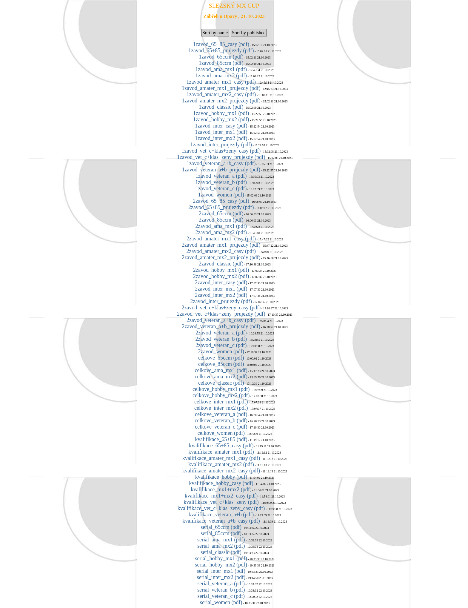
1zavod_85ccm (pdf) (221, 63)
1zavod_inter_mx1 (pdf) (221, 132)
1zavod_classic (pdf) (221, 107)
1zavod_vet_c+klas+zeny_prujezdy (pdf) (221, 157)
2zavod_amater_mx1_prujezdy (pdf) (221, 245)
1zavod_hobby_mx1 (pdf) (221, 113)
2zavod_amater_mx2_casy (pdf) (221, 251)
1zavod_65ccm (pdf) (221, 57)
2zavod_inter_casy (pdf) (221, 282)
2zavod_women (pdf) (221, 351)
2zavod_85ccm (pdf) (221, 220)
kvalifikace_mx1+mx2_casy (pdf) (221, 496)
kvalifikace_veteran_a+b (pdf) (221, 515)
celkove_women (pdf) (221, 433)
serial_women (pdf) (221, 602)
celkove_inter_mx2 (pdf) (221, 408)
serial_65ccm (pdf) (221, 527)
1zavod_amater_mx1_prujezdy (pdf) (221, 88)
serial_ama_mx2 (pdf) (221, 546)
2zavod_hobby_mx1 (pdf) (221, 270)
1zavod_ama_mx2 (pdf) (221, 76)
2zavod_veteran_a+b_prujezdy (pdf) (221, 326)
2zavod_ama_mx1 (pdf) (221, 226)
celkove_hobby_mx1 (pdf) (221, 389)
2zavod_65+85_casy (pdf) (221, 201)
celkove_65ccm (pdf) (221, 358)
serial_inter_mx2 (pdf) (221, 577)
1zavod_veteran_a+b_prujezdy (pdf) (221, 170)
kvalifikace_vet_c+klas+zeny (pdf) (221, 502)
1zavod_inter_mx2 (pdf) (221, 138)
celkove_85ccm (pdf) (221, 364)
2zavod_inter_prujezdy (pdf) (221, 301)
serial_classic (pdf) (221, 552)
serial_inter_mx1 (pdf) (221, 571)
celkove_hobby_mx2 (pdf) (221, 395)
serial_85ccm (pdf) (221, 533)
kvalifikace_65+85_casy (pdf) (221, 446)
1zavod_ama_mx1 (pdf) (221, 69)
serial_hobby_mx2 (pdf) (221, 565)
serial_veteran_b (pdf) (221, 590)
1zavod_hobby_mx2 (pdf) (221, 119)
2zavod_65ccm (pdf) (221, 214)
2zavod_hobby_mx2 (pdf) (221, 276)
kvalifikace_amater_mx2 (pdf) (221, 464)
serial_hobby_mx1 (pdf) (221, 558)
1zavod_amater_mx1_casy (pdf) (221, 82)
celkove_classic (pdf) (221, 383)
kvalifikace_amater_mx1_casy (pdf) (221, 458)
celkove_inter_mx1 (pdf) (221, 402)
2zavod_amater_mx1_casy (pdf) (221, 239)
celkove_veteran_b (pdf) (221, 420)
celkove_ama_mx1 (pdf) (221, 370)
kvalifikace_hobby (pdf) (221, 477)
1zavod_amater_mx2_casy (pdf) (221, 94)
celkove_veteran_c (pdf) (221, 427)
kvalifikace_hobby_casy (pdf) (221, 483)
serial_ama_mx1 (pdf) (221, 540)
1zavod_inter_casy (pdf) (221, 126)
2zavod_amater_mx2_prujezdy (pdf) (221, 257)
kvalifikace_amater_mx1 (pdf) (221, 452)
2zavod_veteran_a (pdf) (221, 333)
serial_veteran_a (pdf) (221, 583)
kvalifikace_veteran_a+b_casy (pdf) (221, 521)
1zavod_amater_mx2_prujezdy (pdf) (221, 101)
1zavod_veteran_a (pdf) (221, 176)
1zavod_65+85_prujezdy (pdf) (221, 50)
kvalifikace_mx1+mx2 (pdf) (221, 489)
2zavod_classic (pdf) (221, 264)
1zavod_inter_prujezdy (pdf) (221, 145)
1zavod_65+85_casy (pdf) (221, 44)
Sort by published (249, 32)
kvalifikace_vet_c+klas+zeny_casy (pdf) (221, 508)
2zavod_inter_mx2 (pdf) (221, 295)
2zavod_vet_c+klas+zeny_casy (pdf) (221, 308)
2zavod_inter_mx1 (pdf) (221, 289)
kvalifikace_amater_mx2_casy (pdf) (221, 471)
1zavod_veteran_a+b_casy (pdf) (221, 163)
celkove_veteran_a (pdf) (221, 414)
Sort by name (215, 32)
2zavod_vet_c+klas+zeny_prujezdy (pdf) (221, 314)
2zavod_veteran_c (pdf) (221, 345)
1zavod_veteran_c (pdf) (221, 188)
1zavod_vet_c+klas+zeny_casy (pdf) (221, 151)
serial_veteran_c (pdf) (221, 596)
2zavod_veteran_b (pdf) (221, 339)
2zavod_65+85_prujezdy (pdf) (221, 207)
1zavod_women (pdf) (221, 195)
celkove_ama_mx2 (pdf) (221, 377)
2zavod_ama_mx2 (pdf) (221, 232)
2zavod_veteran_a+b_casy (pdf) (221, 320)
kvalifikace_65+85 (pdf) (221, 439)
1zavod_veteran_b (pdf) (221, 182)
